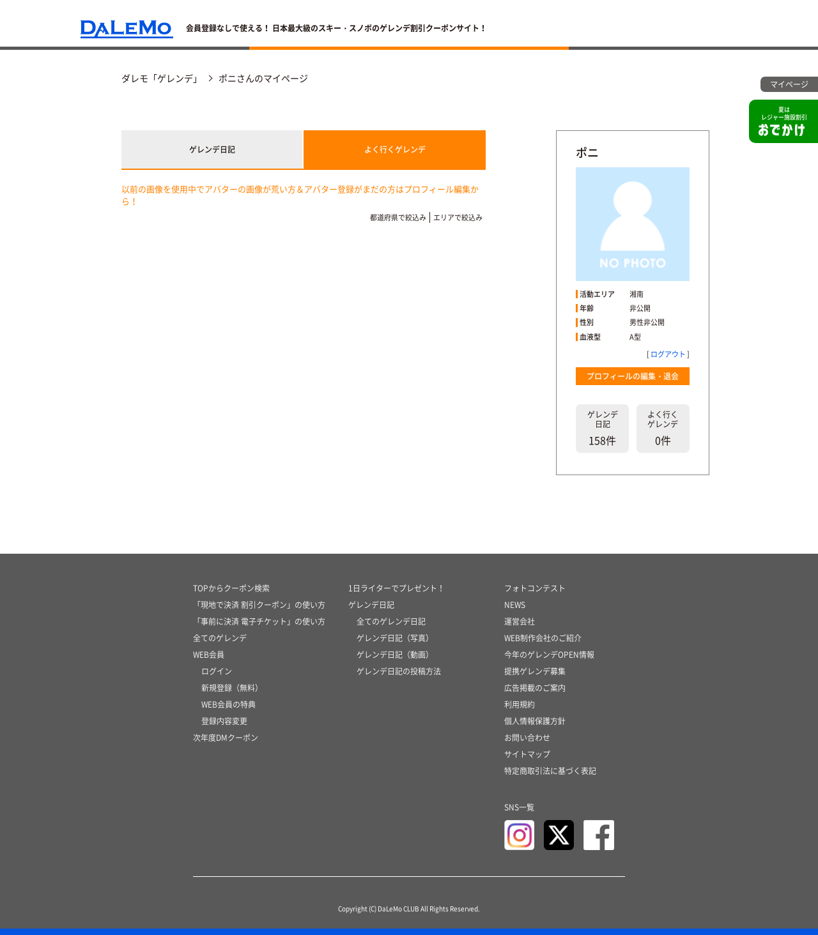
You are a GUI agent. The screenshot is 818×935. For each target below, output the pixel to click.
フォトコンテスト (535, 588)
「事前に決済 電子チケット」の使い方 (259, 621)
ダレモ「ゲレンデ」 (161, 78)
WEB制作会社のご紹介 (543, 638)
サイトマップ (527, 754)
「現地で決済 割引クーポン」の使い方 (259, 605)
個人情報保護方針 (535, 721)
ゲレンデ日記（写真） (395, 638)
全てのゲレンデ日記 (391, 621)
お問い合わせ (527, 737)
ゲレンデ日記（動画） (395, 654)
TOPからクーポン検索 (231, 588)
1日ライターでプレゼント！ (396, 588)
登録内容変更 (224, 721)
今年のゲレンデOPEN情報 (549, 654)
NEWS (514, 605)
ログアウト (668, 354)
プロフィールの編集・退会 (633, 376)
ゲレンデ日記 (212, 149)
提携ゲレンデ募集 (535, 671)
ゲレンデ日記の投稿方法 (399, 671)
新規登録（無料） (232, 688)
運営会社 (519, 621)
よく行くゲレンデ (395, 149)
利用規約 (519, 704)
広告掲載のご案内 (535, 688)
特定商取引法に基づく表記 (550, 771)
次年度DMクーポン (225, 737)
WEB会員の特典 (228, 704)
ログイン (216, 671)
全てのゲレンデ (220, 638)
